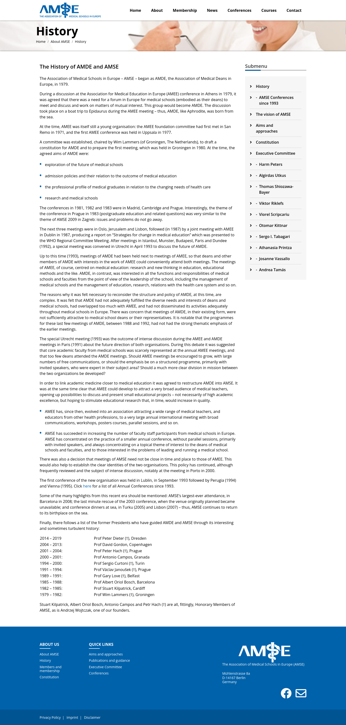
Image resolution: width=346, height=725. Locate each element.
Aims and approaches (106, 654)
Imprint (72, 717)
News (212, 10)
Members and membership (51, 669)
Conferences (239, 10)
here (87, 486)
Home (135, 10)
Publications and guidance (109, 660)
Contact (294, 10)
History (45, 660)
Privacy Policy (50, 717)
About (157, 10)
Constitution (49, 677)
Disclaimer (92, 717)
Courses (269, 10)
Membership (185, 10)
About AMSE (60, 41)
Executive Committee (105, 667)
